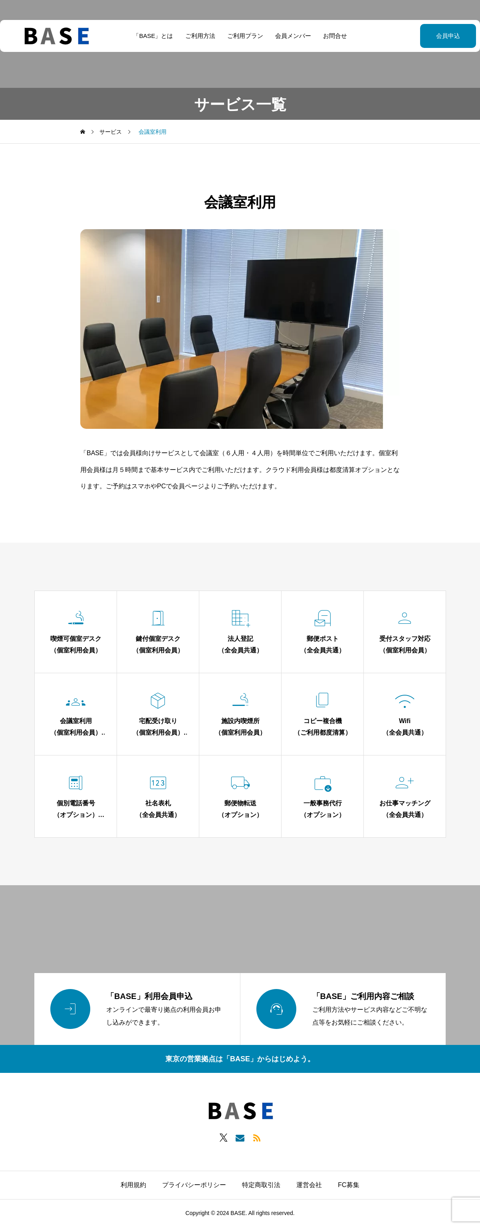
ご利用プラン (245, 35)
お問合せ (335, 35)
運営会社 (309, 1184)
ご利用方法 (200, 35)
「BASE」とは (153, 35)
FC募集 (348, 1184)
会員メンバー (293, 35)
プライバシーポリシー (194, 1184)
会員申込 (428, 35)
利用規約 (133, 1184)
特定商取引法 (261, 1184)
